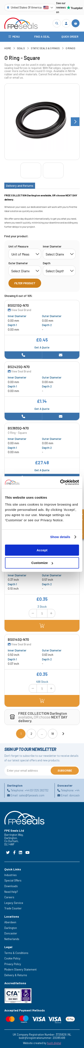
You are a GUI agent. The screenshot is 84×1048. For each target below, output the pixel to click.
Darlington (10, 928)
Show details (60, 537)
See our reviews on (68, 7)
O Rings (70, 48)
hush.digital (54, 1043)
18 (52, 733)
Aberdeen (10, 922)
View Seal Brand (19, 310)
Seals (21, 48)
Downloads (11, 886)
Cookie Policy (12, 958)
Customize (42, 563)
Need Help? (11, 891)
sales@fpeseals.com (31, 795)
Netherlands (11, 939)
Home (7, 48)
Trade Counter (13, 908)
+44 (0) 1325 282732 (36, 790)
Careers (9, 897)
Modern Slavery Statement (20, 969)
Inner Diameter (52, 246)
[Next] (63, 733)
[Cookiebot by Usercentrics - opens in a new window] (60, 482)
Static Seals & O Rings (45, 48)
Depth (46, 263)
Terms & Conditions (16, 953)
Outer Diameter (18, 263)
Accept (42, 550)
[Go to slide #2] (53, 170)
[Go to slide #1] (30, 170)
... (42, 733)
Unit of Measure (18, 246)
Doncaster (10, 933)
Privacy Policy (12, 964)
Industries (10, 875)
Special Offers (12, 880)
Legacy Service (13, 903)
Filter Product (24, 283)
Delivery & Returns (15, 975)
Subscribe (65, 770)
